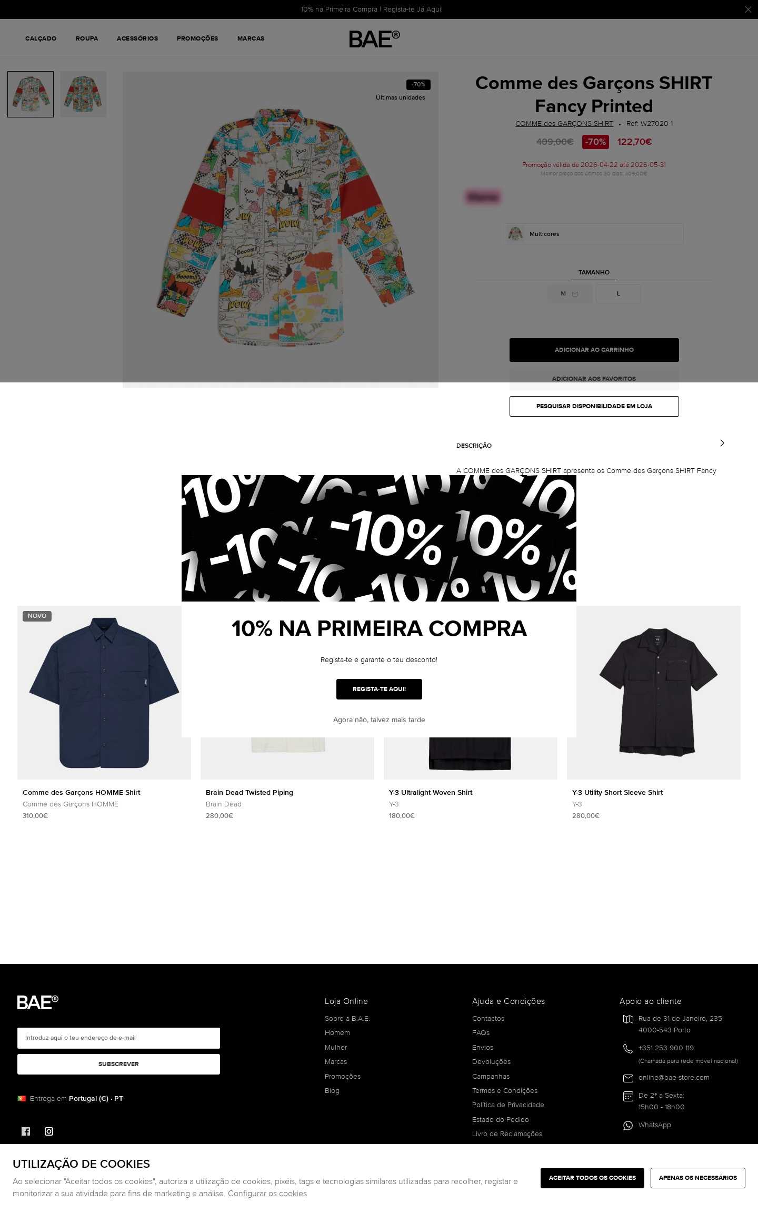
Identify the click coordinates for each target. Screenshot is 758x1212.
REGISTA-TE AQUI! (379, 689)
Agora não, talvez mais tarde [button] (379, 719)
